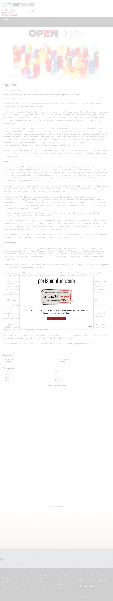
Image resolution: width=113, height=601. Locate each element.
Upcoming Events (44, 578)
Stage (57, 377)
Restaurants (6, 581)
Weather (7, 362)
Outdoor (58, 374)
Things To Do (6, 587)
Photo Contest (63, 359)
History (41, 581)
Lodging (5, 584)
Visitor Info (8, 359)
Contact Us (60, 587)
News (5, 90)
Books (7, 374)
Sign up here (101, 580)
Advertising (60, 581)
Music (7, 380)
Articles (59, 578)
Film (7, 377)
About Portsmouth (9, 578)
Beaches (41, 587)
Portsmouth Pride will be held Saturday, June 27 (21, 128)
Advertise (61, 362)
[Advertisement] (56, 514)
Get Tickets (9, 15)
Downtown (42, 584)
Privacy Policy (61, 584)
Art (6, 371)
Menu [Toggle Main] (5, 19)
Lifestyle (58, 380)
